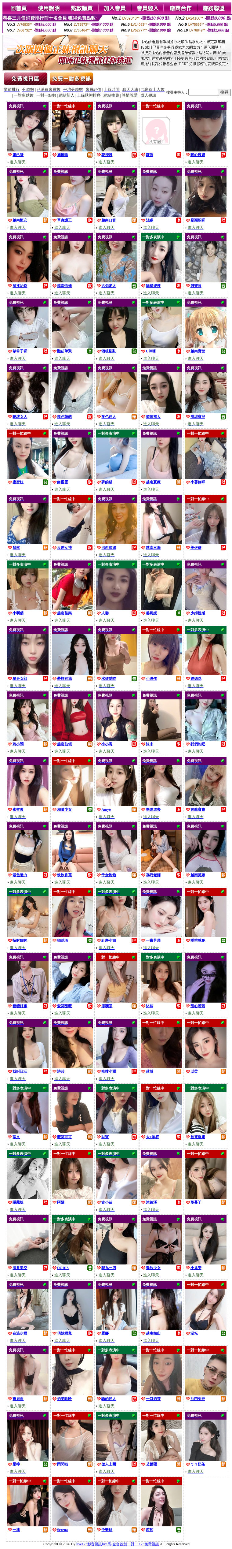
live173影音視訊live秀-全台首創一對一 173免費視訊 (117, 1544)
